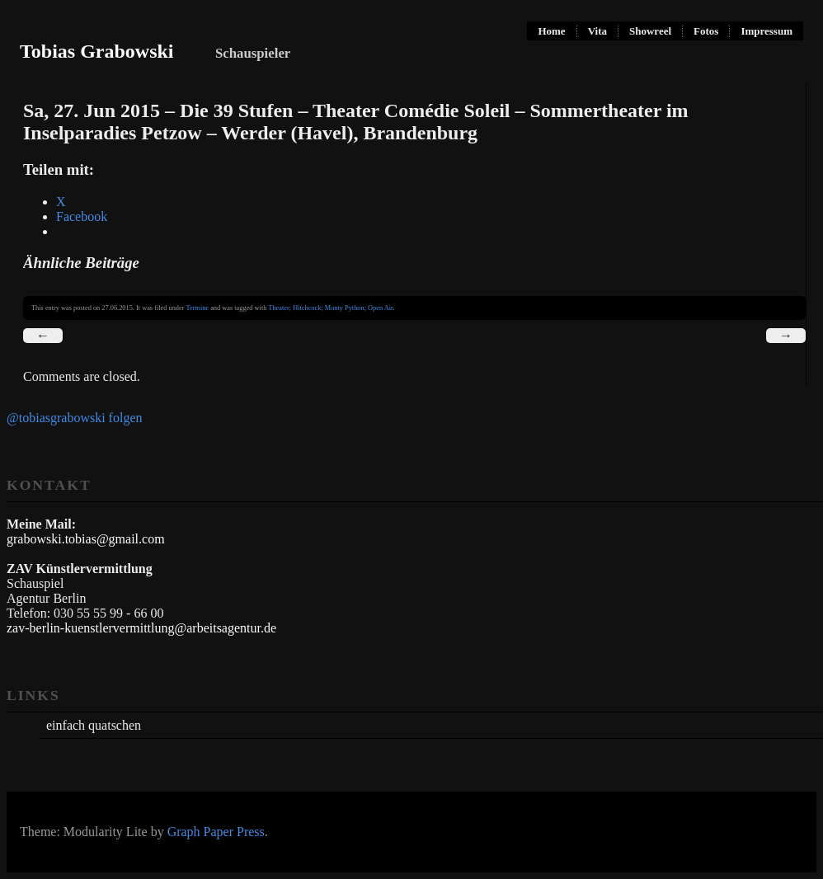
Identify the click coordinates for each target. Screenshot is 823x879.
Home (551, 31)
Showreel (650, 31)
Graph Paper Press (216, 832)
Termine (197, 308)
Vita (597, 31)
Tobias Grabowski (97, 51)
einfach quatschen (93, 725)
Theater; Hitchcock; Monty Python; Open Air (330, 308)
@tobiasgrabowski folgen (74, 418)
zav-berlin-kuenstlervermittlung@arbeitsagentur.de (141, 628)
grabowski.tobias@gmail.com (86, 539)
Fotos (706, 31)
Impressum (766, 31)
